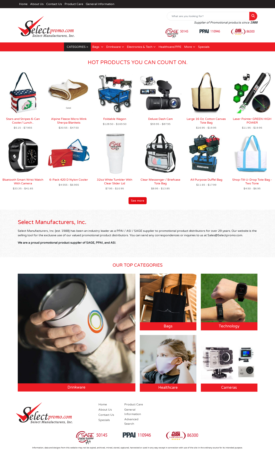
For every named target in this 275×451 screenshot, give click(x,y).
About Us (37, 4)
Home (23, 4)
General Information (100, 4)
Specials (204, 47)
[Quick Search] (208, 16)
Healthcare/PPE (169, 47)
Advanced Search (131, 421)
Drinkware (113, 47)
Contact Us (54, 4)
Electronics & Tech (139, 47)
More (188, 47)
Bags (96, 47)
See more (137, 201)
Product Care (74, 4)
